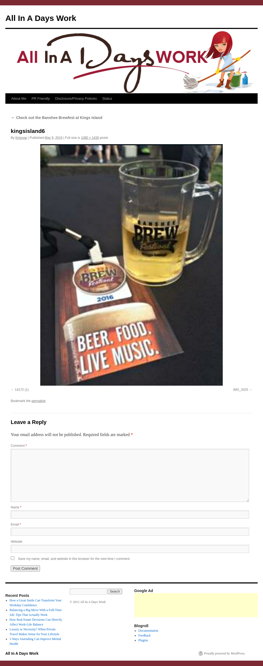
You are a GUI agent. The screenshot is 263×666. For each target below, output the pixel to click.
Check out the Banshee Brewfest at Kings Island (56, 118)
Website (16, 542)
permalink (38, 401)
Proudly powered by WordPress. (224, 653)
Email (16, 524)
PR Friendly (41, 98)
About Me (18, 98)
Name (16, 507)
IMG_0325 (240, 390)
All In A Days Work (40, 18)
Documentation (148, 630)
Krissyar (21, 138)
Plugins (143, 640)
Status (107, 98)
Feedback (144, 635)
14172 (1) (21, 390)
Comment (19, 446)
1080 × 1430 (90, 138)
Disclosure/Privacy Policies (76, 98)
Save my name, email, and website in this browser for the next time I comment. (74, 559)
